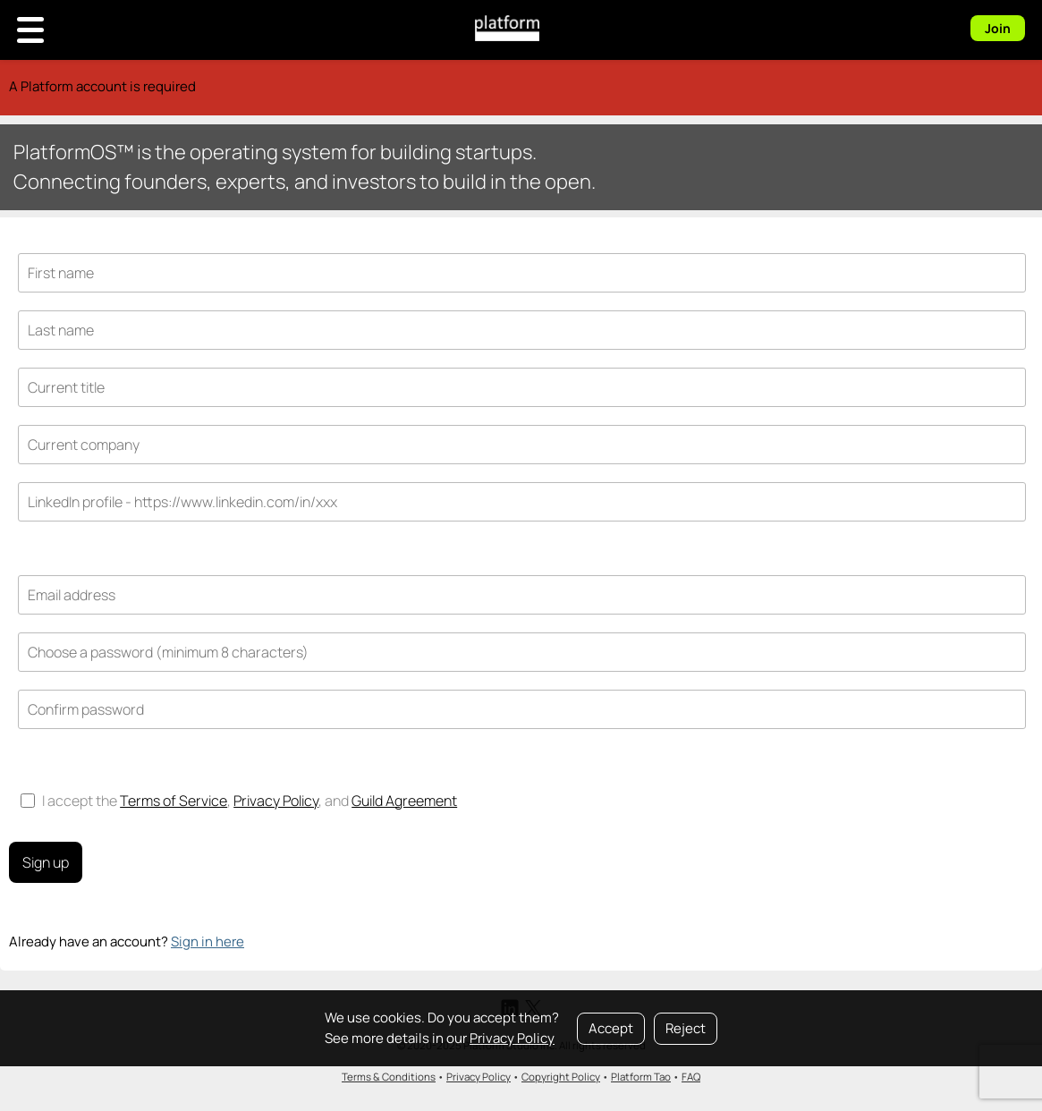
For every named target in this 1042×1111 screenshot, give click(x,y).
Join (998, 28)
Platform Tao (641, 1076)
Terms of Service (173, 800)
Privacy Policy (512, 1038)
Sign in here (207, 941)
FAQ (691, 1076)
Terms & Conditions (389, 1076)
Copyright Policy (560, 1076)
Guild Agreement (404, 800)
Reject (685, 1028)
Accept (611, 1028)
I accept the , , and (239, 800)
